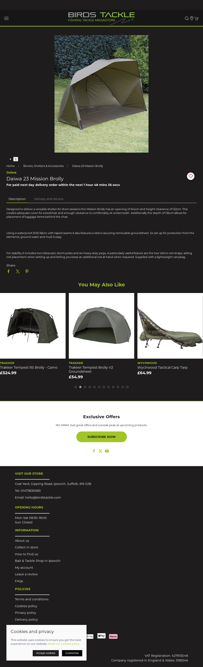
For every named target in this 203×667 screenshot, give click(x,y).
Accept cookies (45, 653)
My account (24, 568)
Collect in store (26, 547)
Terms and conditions (32, 599)
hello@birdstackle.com (43, 497)
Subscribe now (101, 437)
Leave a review (26, 574)
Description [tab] (17, 199)
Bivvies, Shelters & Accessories (43, 166)
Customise (72, 653)
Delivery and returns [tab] (48, 199)
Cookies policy (26, 606)
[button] (6, 18)
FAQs (19, 581)
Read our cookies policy (64, 643)
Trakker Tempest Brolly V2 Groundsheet (91, 369)
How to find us (26, 554)
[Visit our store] (192, 18)
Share (10, 265)
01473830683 (31, 491)
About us (22, 541)
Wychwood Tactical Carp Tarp (162, 367)
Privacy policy (25, 613)
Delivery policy (26, 619)
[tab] (76, 387)
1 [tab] (15, 159)
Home (10, 166)
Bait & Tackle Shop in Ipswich (37, 561)
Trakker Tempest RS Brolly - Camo (28, 367)
